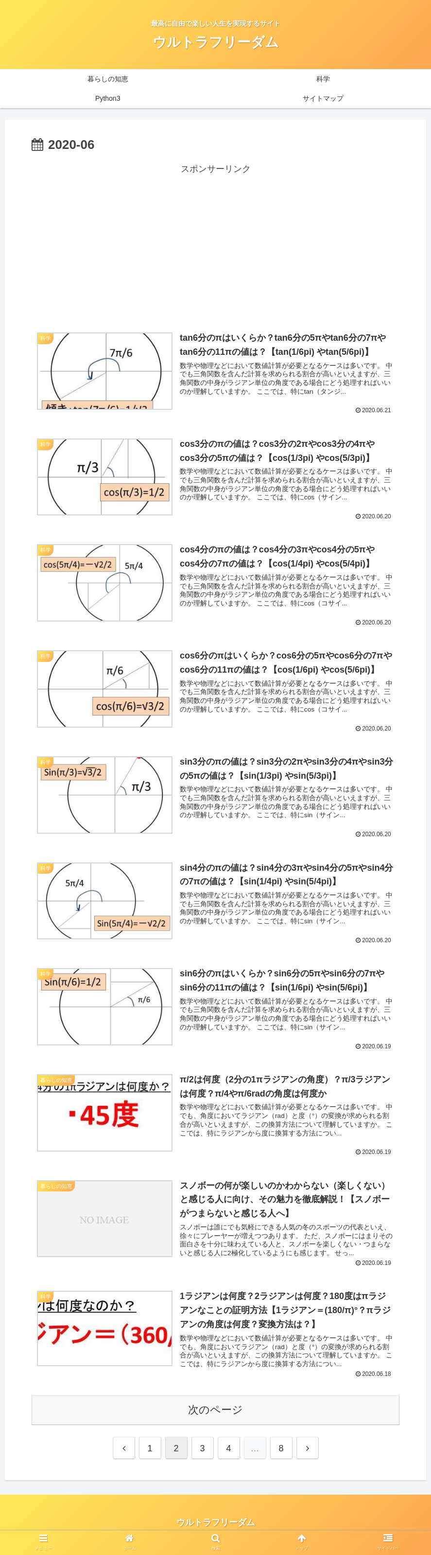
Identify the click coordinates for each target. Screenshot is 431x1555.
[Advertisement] (215, 245)
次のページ (215, 1414)
